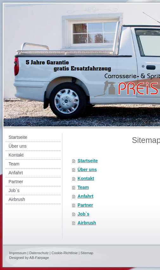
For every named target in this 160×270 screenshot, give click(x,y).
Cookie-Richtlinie (65, 253)
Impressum (17, 253)
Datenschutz (38, 253)
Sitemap (86, 253)
